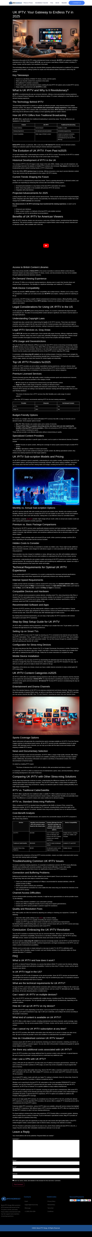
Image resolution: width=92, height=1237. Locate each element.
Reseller (64, 3)
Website (15, 1174)
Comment (16, 1139)
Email (15, 1167)
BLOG (57, 3)
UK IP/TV (29, 519)
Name (15, 1160)
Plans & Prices (28, 3)
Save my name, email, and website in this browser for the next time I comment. (37, 1180)
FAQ (51, 3)
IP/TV (41, 918)
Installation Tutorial (41, 3)
